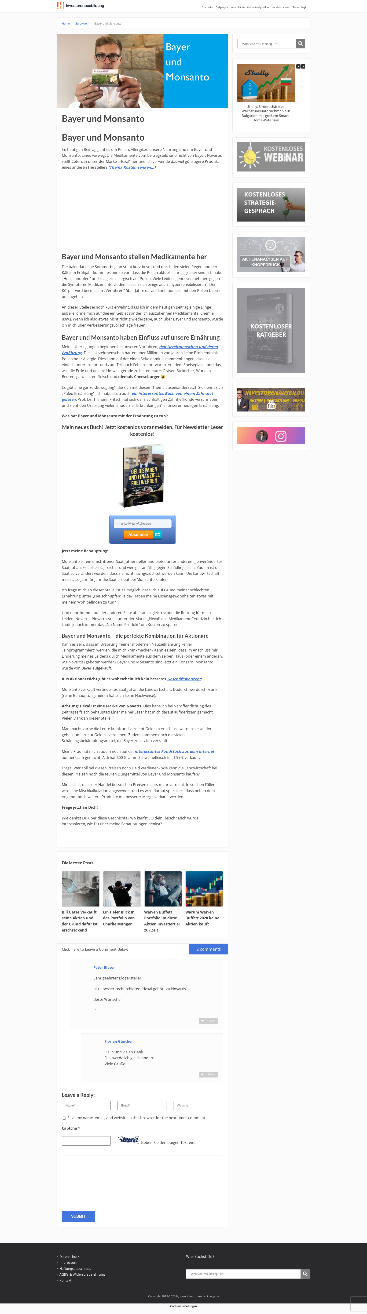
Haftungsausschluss (75, 1268)
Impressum (68, 1262)
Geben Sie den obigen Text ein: (168, 1142)
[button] (303, 66)
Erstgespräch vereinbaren (230, 7)
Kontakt (65, 1280)
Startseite (207, 7)
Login (304, 7)
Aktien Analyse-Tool (258, 7)
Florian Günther (119, 1041)
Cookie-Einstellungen (183, 1306)
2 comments (205, 948)
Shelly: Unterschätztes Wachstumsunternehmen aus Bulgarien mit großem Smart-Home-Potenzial (266, 113)
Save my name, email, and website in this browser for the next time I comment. (136, 1117)
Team (296, 7)
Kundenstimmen (281, 7)
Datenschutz (69, 1256)
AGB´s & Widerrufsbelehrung (82, 1274)
